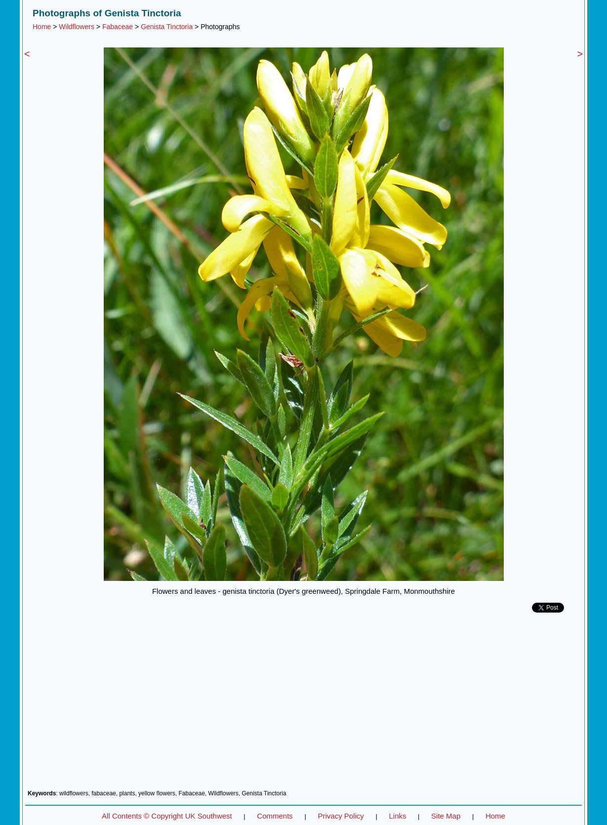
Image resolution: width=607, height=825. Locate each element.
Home (42, 27)
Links (397, 816)
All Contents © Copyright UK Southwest (167, 816)
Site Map (445, 816)
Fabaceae (117, 27)
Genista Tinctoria (167, 27)
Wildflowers (76, 27)
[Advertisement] (303, 705)
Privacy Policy (341, 816)
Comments (275, 816)
